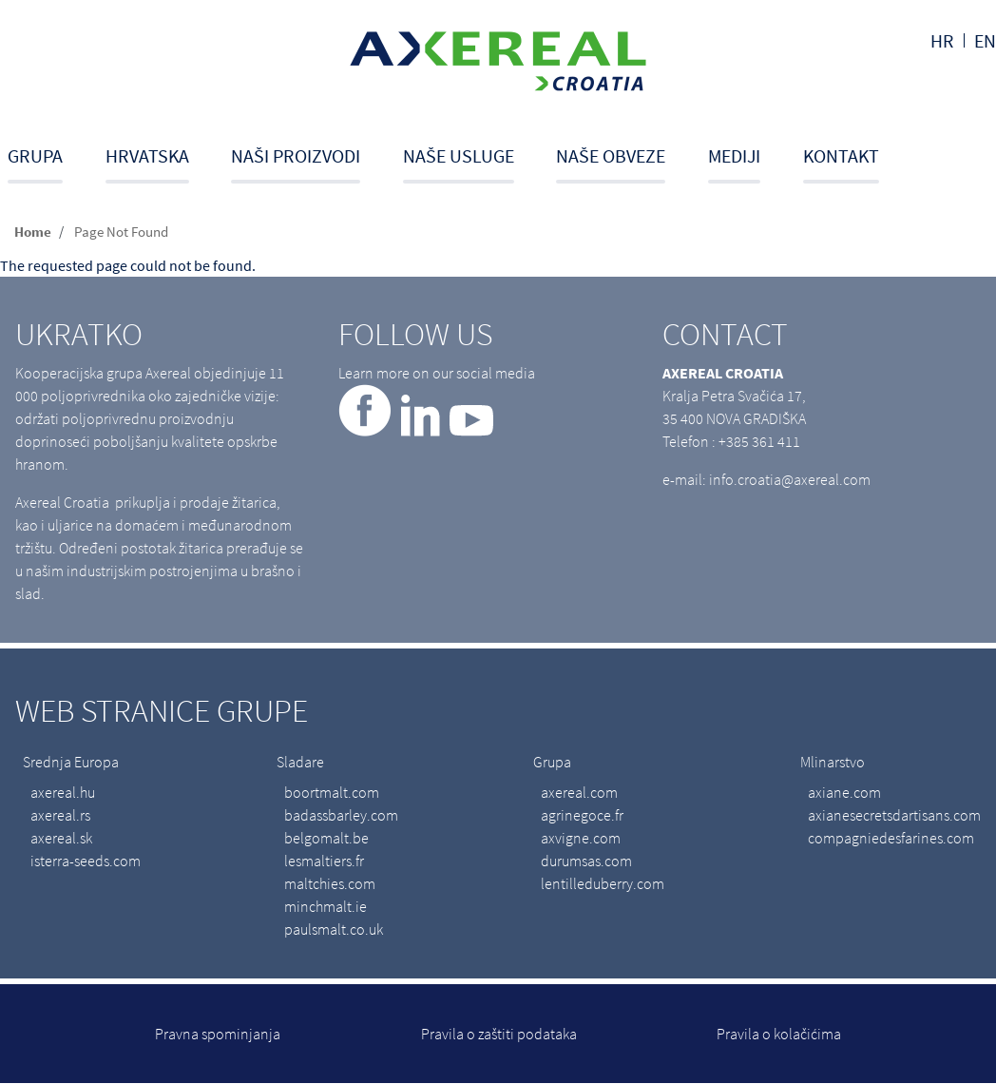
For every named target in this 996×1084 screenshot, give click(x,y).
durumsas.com (586, 860)
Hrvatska (147, 155)
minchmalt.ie (325, 906)
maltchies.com (329, 883)
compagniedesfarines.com (891, 837)
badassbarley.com (341, 814)
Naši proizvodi (295, 155)
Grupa (35, 155)
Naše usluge (458, 155)
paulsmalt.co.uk (333, 929)
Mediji (734, 155)
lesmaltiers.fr (324, 860)
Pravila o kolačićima (779, 1033)
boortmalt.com (331, 792)
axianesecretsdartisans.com (894, 814)
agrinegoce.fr (582, 814)
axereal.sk (61, 837)
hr (942, 40)
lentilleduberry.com (602, 883)
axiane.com (844, 792)
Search (990, 163)
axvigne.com (581, 837)
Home (32, 232)
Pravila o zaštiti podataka (499, 1033)
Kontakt (841, 155)
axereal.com (579, 792)
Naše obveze (610, 155)
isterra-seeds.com (85, 860)
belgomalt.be (326, 837)
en (985, 40)
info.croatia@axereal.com (790, 479)
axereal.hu (62, 792)
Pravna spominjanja (217, 1033)
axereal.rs (60, 814)
